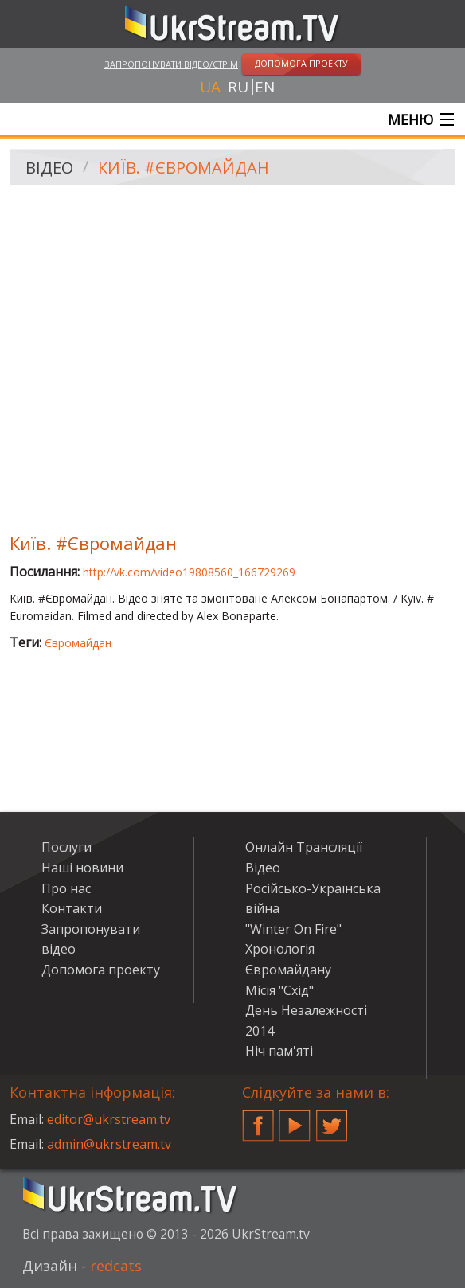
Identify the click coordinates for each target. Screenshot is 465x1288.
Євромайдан (78, 642)
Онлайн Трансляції (303, 847)
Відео (49, 167)
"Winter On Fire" (293, 929)
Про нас (66, 888)
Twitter (332, 1119)
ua (210, 86)
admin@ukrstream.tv (109, 1144)
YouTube (295, 1119)
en (265, 86)
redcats (116, 1265)
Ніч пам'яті (279, 1051)
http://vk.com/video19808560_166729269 (189, 572)
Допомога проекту (100, 969)
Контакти (71, 908)
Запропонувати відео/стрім (171, 64)
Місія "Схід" (279, 990)
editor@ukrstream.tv (108, 1119)
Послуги (66, 847)
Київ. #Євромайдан (183, 167)
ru (238, 86)
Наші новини (82, 867)
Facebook (258, 1119)
